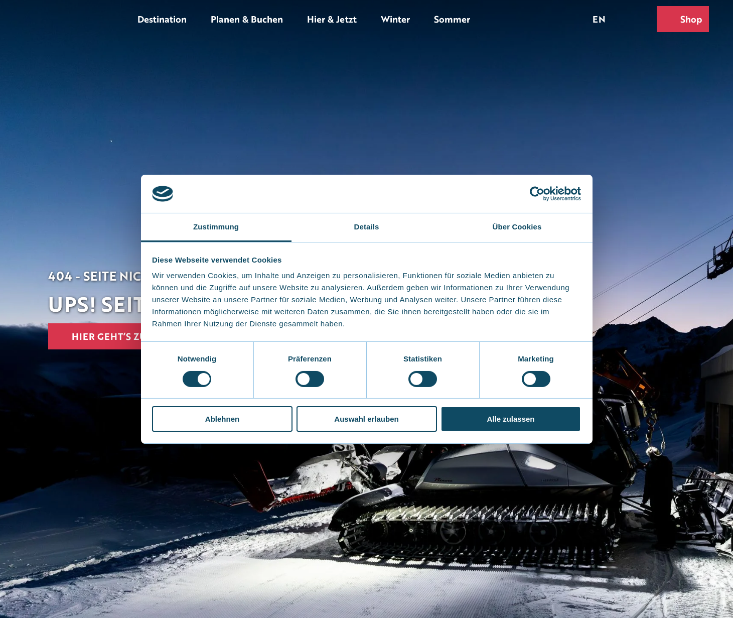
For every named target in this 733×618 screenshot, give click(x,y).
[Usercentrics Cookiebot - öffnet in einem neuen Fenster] (537, 193)
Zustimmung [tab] (216, 226)
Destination (162, 19)
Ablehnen (222, 419)
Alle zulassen (510, 419)
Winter (395, 19)
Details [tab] (366, 226)
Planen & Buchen (247, 19)
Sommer (452, 19)
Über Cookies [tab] (517, 226)
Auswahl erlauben (366, 419)
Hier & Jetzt (332, 19)
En (599, 19)
